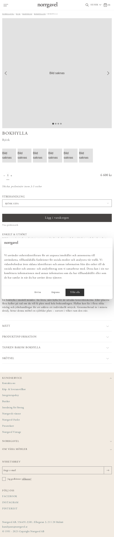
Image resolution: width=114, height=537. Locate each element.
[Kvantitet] (7, 176)
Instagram (10, 503)
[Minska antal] (4, 176)
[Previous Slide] (5, 73)
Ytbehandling (13, 197)
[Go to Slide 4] (61, 123)
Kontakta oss (8, 383)
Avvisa (37, 292)
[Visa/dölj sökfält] (87, 5)
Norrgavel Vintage (11, 432)
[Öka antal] (11, 176)
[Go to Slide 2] (55, 123)
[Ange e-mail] (57, 470)
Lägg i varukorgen (57, 217)
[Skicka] (108, 470)
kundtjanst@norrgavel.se (15, 527)
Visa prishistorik (10, 225)
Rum (18, 14)
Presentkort (8, 426)
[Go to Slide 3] (58, 123)
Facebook (9, 496)
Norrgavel (8, 14)
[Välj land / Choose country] (96, 5)
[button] (57, 73)
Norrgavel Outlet (11, 420)
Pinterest (10, 509)
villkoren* (26, 479)
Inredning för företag (13, 408)
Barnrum (27, 14)
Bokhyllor (40, 14)
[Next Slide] (108, 73)
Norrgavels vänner (11, 414)
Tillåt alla (75, 292)
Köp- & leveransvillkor (14, 389)
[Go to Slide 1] (53, 124)
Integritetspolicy (10, 395)
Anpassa (55, 292)
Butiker (6, 401)
